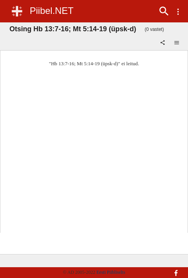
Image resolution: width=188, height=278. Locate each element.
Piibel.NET (51, 10)
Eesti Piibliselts (111, 272)
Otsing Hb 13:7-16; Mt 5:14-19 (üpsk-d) (73, 29)
